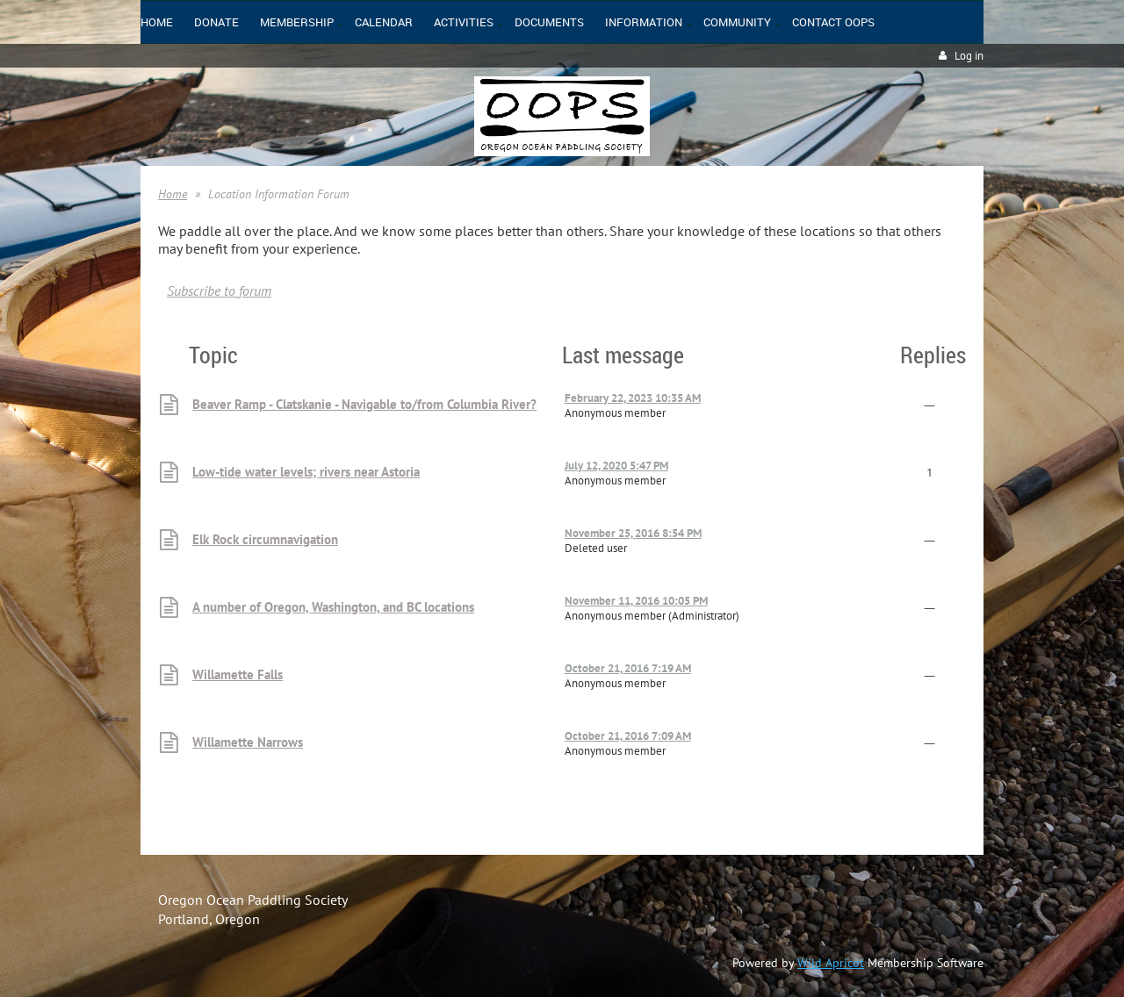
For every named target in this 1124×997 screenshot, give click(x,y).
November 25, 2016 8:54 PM (633, 533)
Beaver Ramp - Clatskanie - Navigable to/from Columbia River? (364, 404)
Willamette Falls (237, 674)
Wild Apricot (830, 963)
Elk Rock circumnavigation (265, 539)
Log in (969, 55)
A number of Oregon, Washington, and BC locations (333, 607)
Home (172, 194)
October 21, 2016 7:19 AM (628, 668)
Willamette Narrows (247, 742)
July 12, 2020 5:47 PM (616, 465)
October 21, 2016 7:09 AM (628, 735)
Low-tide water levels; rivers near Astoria (306, 471)
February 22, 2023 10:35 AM (633, 398)
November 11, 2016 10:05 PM (636, 600)
